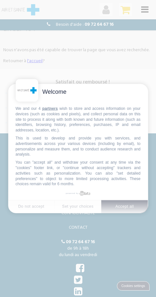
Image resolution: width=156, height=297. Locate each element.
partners (50, 108)
